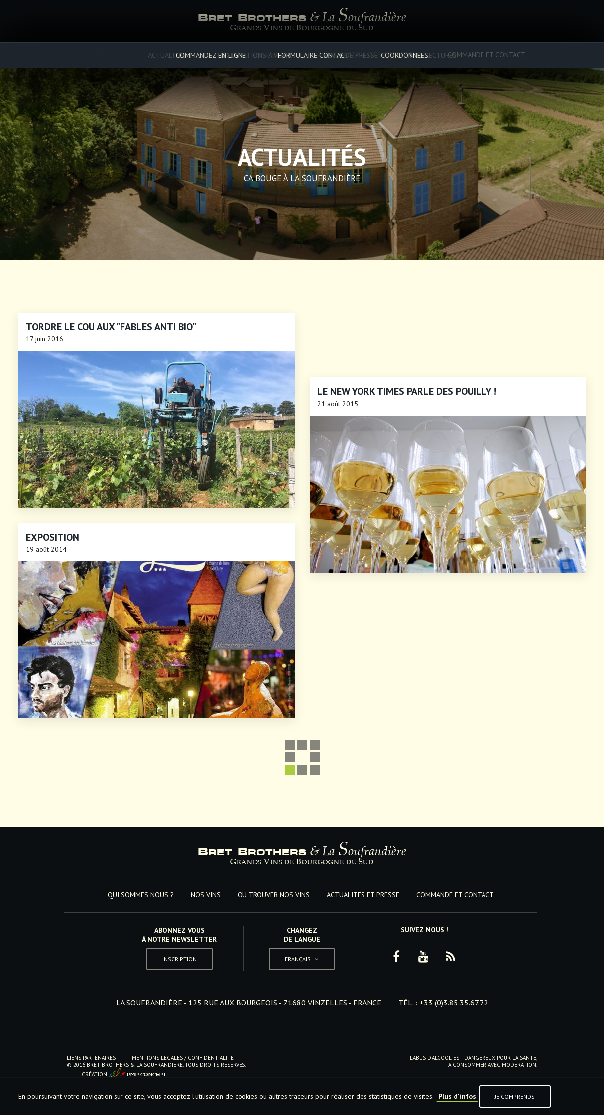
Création (124, 1073)
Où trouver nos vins (275, 54)
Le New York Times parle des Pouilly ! (406, 391)
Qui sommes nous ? (112, 54)
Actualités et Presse (379, 54)
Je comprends (515, 1096)
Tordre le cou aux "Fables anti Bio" (111, 326)
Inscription (179, 959)
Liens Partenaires (91, 1057)
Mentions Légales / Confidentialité (183, 1057)
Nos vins (192, 54)
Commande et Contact (486, 54)
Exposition (52, 537)
